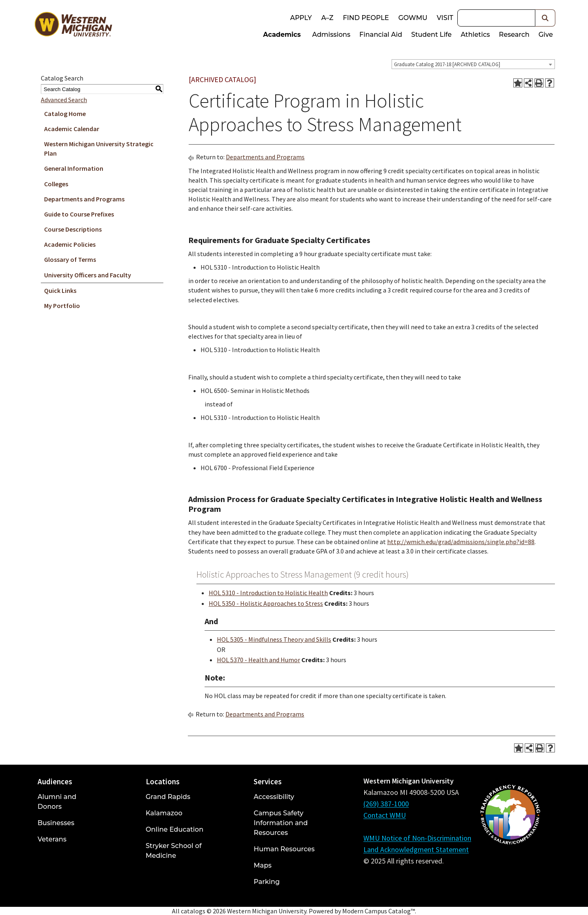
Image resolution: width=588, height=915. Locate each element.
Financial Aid (380, 34)
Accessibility (274, 797)
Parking (267, 882)
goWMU (412, 18)
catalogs (193, 911)
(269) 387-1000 (386, 803)
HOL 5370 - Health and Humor (258, 660)
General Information (73, 168)
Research (514, 34)
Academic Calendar (71, 129)
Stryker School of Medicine (174, 850)
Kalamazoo (164, 813)
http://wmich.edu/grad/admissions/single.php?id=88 (461, 542)
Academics (282, 34)
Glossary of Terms (70, 259)
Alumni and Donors (57, 801)
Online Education (174, 829)
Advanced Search (64, 100)
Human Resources (284, 849)
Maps (263, 865)
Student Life (431, 34)
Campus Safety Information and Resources (280, 823)
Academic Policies (70, 244)
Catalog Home (65, 113)
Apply (301, 18)
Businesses (56, 823)
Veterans (52, 839)
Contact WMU (384, 815)
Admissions (331, 34)
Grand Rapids (168, 797)
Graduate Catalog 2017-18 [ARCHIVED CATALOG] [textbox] (447, 64)
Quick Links (60, 290)
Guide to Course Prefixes (79, 214)
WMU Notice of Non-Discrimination (417, 838)
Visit (445, 18)
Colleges (56, 184)
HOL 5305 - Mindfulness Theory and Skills (274, 639)
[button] (545, 18)
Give (546, 34)
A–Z (327, 18)
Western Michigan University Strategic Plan (99, 148)
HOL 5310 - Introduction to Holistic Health (268, 593)
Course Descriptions (73, 229)
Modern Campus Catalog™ (378, 911)
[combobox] (473, 64)
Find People (366, 18)
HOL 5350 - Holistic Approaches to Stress (266, 603)
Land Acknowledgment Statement (416, 849)
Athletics (475, 34)
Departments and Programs (84, 199)
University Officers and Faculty (87, 275)
